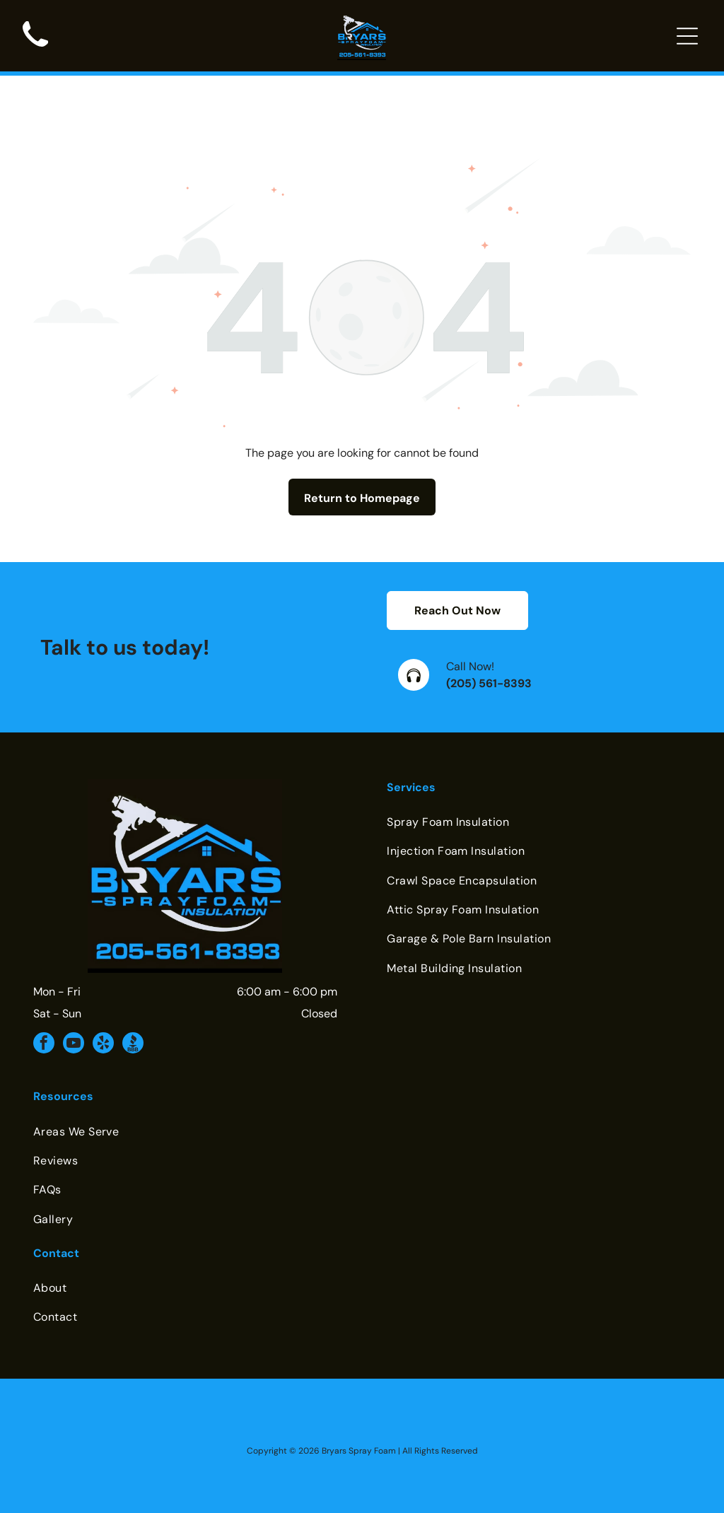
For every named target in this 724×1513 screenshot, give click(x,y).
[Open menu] (687, 36)
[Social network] (133, 1009)
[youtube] (73, 1009)
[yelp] (103, 1009)
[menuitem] (539, 786)
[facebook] (43, 1009)
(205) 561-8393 (489, 648)
